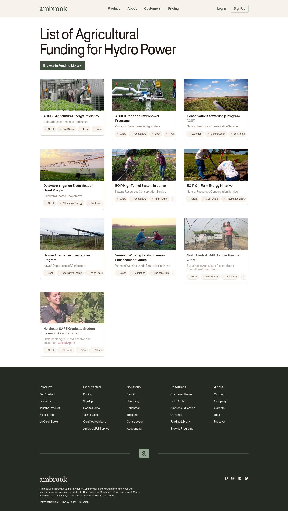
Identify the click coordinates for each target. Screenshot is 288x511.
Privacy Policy (68, 495)
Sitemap (83, 495)
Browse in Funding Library (62, 65)
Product (114, 8)
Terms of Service (49, 495)
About (132, 8)
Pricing (173, 8)
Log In (221, 8)
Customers (152, 8)
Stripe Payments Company (78, 482)
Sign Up (239, 8)
